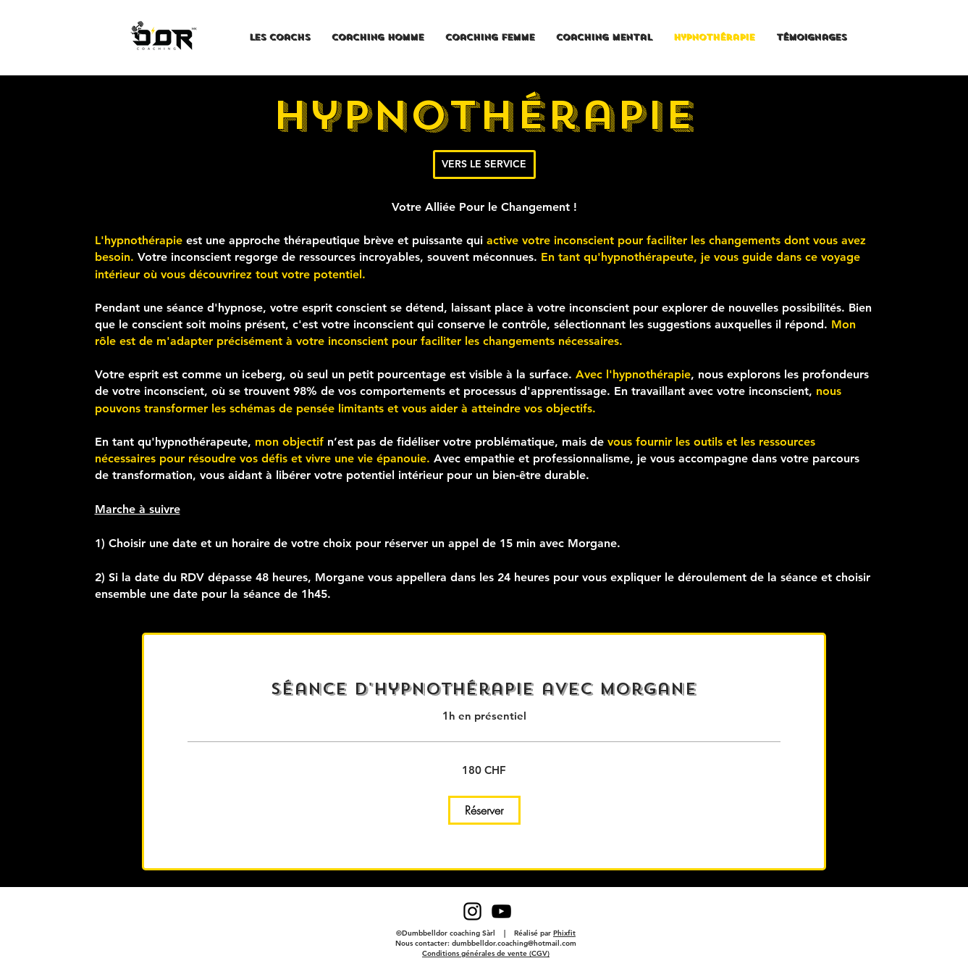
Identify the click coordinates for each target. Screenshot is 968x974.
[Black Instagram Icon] (472, 911)
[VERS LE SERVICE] (484, 164)
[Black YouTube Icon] (501, 911)
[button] (484, 810)
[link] (484, 688)
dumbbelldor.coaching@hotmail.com (514, 943)
